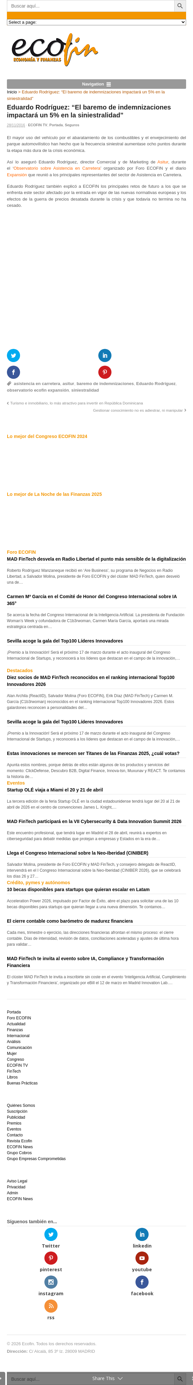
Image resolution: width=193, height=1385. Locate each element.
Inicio (12, 91)
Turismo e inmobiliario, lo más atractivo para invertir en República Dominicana (76, 403)
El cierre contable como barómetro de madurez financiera (70, 921)
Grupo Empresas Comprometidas (36, 1158)
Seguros (72, 125)
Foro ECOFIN (19, 1018)
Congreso (15, 1059)
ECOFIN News (20, 1147)
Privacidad (16, 1187)
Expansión (17, 174)
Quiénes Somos (21, 1105)
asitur (68, 383)
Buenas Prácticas (22, 1083)
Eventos (14, 1129)
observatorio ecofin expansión (38, 390)
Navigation (93, 84)
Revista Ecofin (19, 1141)
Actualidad (16, 1024)
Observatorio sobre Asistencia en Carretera (56, 168)
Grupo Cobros (19, 1153)
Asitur (162, 161)
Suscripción (17, 1111)
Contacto (15, 1135)
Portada (56, 125)
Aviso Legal (17, 1181)
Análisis (13, 1041)
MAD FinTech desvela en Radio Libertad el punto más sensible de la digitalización (96, 559)
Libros (12, 1077)
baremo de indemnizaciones (105, 383)
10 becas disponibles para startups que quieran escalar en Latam (78, 889)
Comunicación (19, 1047)
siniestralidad (85, 390)
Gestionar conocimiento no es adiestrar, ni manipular (138, 410)
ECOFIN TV (37, 125)
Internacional (18, 1035)
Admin (12, 1193)
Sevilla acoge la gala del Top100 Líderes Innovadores (65, 641)
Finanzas (15, 1030)
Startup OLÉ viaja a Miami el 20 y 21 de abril (55, 789)
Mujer (12, 1053)
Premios (14, 1123)
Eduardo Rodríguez (156, 383)
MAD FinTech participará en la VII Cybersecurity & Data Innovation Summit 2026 (94, 821)
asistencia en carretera (37, 383)
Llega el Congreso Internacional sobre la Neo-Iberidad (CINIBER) (77, 853)
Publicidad (16, 1117)
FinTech (14, 1071)
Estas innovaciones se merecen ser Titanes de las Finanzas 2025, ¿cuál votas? (93, 753)
